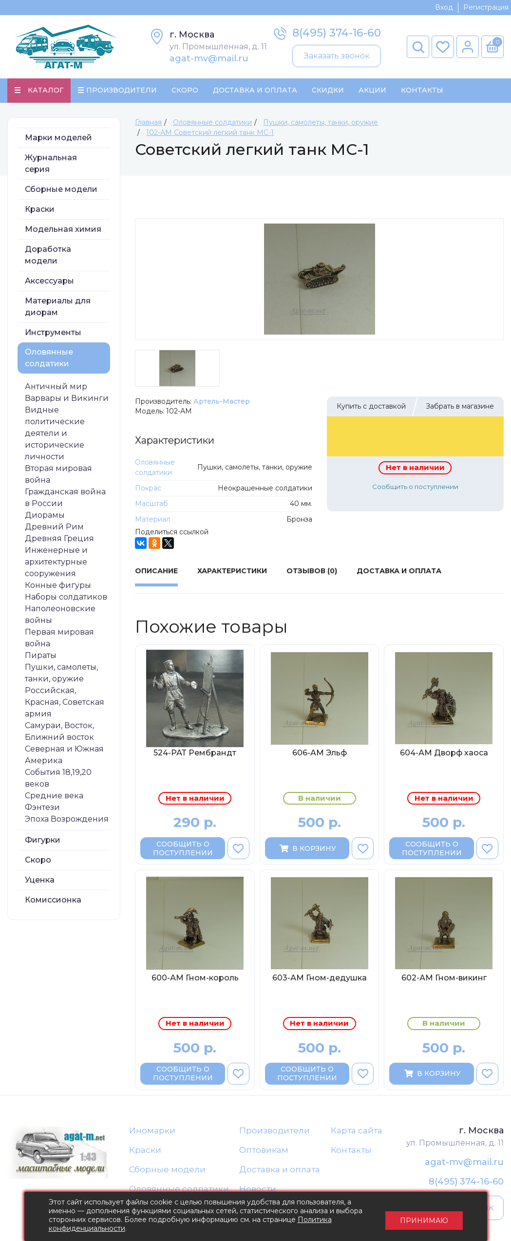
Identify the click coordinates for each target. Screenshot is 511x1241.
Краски (40, 209)
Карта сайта (356, 1131)
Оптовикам (263, 1151)
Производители (274, 1131)
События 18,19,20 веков (58, 778)
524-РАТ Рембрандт (194, 753)
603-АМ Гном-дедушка (319, 978)
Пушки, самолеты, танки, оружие (61, 673)
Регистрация (486, 7)
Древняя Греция (59, 539)
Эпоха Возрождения (67, 819)
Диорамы (45, 515)
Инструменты (53, 333)
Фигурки (42, 840)
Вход (444, 7)
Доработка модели (48, 255)
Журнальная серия (51, 163)
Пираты (41, 655)
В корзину (307, 849)
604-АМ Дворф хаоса (444, 753)
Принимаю (424, 1216)
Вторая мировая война (58, 474)
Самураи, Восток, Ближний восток (59, 731)
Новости (257, 1190)
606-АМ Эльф (319, 753)
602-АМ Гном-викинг (444, 978)
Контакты (422, 90)
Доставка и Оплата (255, 90)
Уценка (40, 880)
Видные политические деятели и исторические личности (55, 434)
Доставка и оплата (279, 1170)
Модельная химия (63, 229)
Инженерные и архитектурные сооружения (56, 562)
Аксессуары (49, 281)
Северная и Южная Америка (64, 755)
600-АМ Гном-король (195, 978)
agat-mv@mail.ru (209, 58)
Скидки (328, 90)
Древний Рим (54, 527)
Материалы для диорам (58, 307)
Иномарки (152, 1131)
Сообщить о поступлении (415, 487)
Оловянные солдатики (49, 358)
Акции (372, 90)
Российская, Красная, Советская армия (64, 702)
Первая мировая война (59, 638)
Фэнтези (42, 807)
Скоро (184, 90)
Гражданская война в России (65, 498)
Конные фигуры (58, 585)
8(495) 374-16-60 (336, 32)
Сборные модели (61, 189)
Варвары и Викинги (67, 398)
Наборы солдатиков (66, 597)
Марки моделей (58, 138)
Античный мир (56, 387)
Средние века (54, 796)
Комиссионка (53, 900)
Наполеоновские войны (60, 614)
